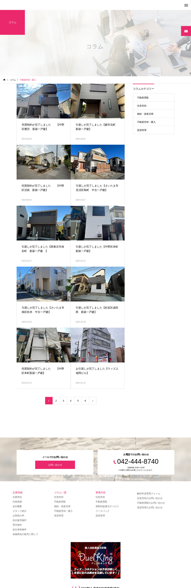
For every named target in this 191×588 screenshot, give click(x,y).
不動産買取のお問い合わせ (151, 502)
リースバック (103, 511)
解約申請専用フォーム (148, 493)
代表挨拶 (17, 501)
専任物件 (17, 525)
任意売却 (141, 105)
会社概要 (17, 506)
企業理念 (17, 497)
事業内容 (101, 492)
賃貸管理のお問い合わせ (150, 507)
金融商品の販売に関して (25, 534)
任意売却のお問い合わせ (150, 498)
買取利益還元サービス (107, 506)
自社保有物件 (20, 529)
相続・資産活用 (145, 114)
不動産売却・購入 (146, 122)
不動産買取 (143, 97)
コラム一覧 (60, 492)
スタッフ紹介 (20, 511)
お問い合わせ (55, 464)
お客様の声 (18, 515)
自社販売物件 (20, 520)
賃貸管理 (141, 130)
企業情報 (18, 492)
